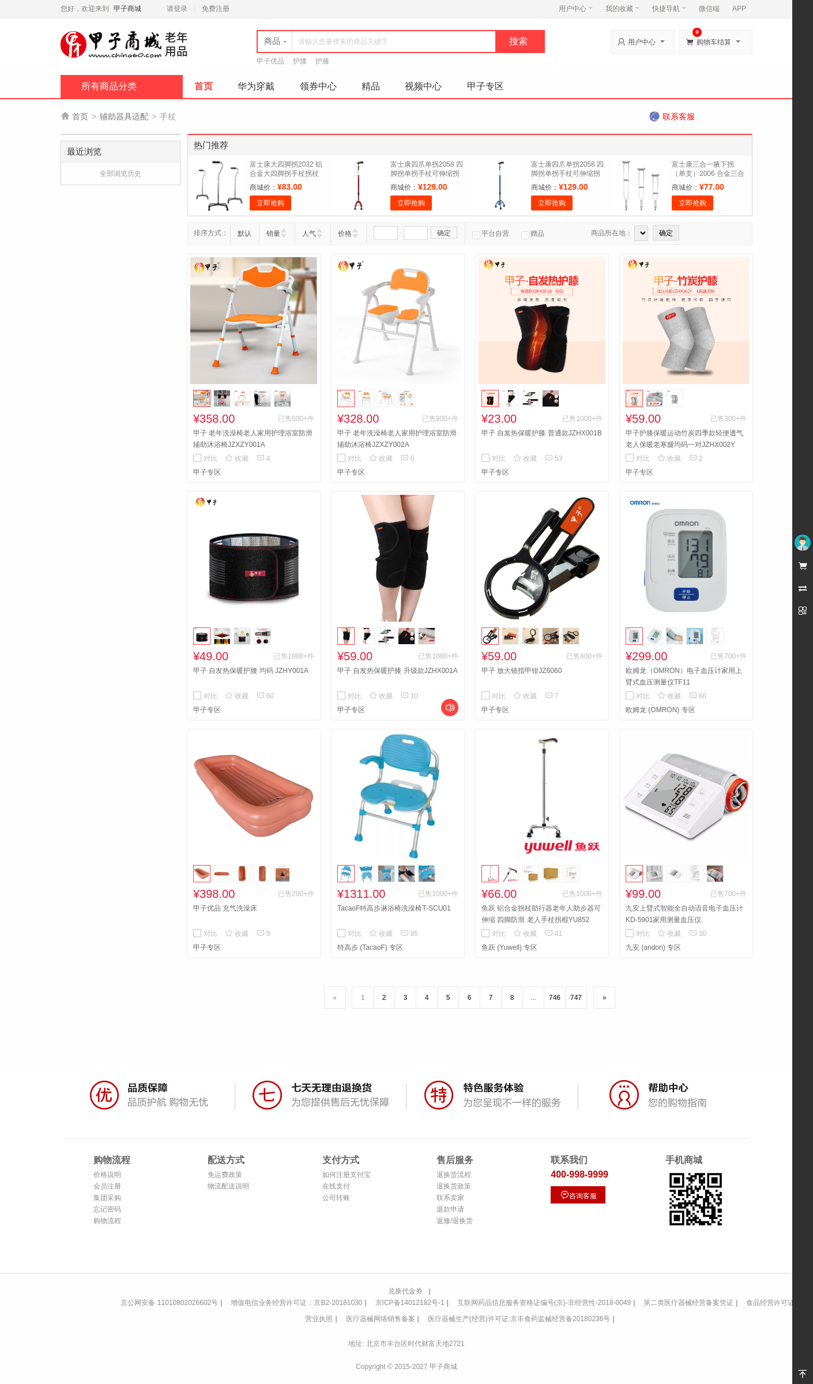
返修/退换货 (454, 1221)
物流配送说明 (228, 1186)
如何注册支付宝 (346, 1175)
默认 (244, 234)
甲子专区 (485, 86)
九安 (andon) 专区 (653, 947)
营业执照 (319, 1319)
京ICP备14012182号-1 (410, 1303)
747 (576, 998)
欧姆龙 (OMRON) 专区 (660, 710)
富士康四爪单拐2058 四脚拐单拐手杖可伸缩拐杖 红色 (426, 173)
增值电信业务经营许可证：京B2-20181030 (296, 1303)
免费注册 (215, 9)
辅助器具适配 (124, 116)
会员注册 (107, 1186)
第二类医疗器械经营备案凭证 (688, 1303)
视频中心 (423, 86)
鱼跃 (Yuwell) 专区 (509, 947)
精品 (371, 86)
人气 (309, 234)
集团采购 (107, 1198)
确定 (444, 233)
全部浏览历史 (120, 174)
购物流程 (107, 1221)
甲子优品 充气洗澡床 (225, 908)
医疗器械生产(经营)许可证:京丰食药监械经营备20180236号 (519, 1319)
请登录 (177, 9)
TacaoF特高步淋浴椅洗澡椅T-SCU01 (394, 908)
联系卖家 (450, 1198)
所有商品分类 (109, 86)
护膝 (322, 61)
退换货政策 (453, 1186)
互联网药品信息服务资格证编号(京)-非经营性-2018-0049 (544, 1303)
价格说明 (107, 1175)
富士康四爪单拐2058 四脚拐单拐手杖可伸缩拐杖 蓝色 (567, 173)
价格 (345, 234)
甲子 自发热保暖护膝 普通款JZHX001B (541, 433)
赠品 (532, 234)
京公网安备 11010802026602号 (169, 1303)
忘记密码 (107, 1209)
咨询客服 (578, 1195)
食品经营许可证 (770, 1303)
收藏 (237, 458)
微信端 (709, 9)
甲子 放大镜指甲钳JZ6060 (521, 671)
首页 (203, 86)
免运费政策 (225, 1175)
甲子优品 (270, 61)
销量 (273, 234)
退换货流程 (453, 1175)
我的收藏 (622, 9)
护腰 (300, 61)
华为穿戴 (256, 86)
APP (739, 9)
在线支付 (336, 1186)
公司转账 (336, 1198)
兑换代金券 (405, 1291)
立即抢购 (270, 203)
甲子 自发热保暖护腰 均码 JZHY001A (250, 671)
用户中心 (576, 9)
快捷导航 (669, 9)
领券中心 (318, 86)
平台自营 (490, 234)
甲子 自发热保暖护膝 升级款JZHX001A (397, 671)
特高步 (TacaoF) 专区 (370, 947)
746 (554, 998)
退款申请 (450, 1209)
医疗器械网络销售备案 (380, 1319)
